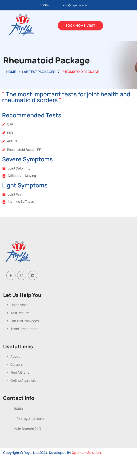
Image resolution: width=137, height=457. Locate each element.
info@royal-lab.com (76, 5)
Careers (16, 364)
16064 (44, 5)
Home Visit (18, 305)
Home (11, 71)
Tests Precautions (24, 328)
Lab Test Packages (38, 71)
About (15, 356)
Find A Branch (21, 372)
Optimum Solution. (87, 452)
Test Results (19, 313)
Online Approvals (23, 380)
